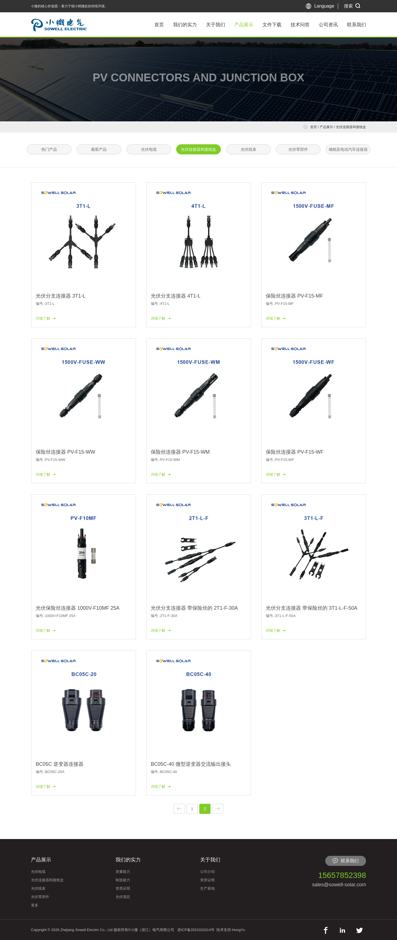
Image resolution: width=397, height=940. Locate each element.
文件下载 (271, 24)
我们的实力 (185, 24)
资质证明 (123, 888)
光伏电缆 (149, 149)
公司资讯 (328, 24)
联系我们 (356, 24)
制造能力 (123, 880)
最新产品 (99, 149)
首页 (159, 24)
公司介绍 (207, 872)
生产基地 (207, 888)
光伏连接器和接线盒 (351, 127)
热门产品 (49, 149)
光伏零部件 (298, 149)
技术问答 (300, 24)
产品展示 (243, 24)
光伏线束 (248, 149)
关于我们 (215, 24)
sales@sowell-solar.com (339, 884)
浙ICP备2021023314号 (195, 930)
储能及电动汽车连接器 (348, 149)
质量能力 (123, 872)
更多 (34, 905)
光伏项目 (123, 897)
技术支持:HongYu (230, 930)
